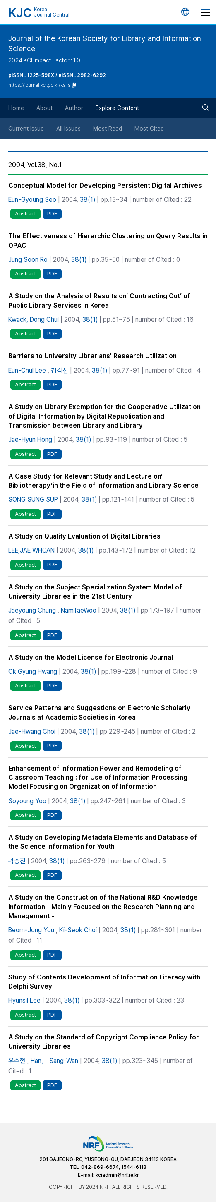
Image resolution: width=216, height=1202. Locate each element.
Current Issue (26, 128)
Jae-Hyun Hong (30, 439)
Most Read (107, 128)
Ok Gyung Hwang (32, 671)
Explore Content (117, 108)
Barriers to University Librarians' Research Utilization (92, 356)
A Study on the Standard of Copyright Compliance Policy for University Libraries (103, 1041)
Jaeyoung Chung (32, 610)
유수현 (17, 1061)
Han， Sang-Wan (54, 1061)
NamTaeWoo (78, 610)
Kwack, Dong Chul (33, 319)
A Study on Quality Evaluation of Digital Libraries (84, 536)
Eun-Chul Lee (27, 370)
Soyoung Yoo (27, 801)
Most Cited (149, 128)
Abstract (25, 214)
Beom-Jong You (31, 930)
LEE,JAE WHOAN (31, 550)
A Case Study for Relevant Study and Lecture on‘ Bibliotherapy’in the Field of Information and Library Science (103, 480)
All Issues (68, 128)
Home (16, 108)
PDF (52, 214)
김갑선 (59, 370)
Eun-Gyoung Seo (32, 200)
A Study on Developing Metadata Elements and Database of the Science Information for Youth (102, 841)
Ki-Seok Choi (78, 930)
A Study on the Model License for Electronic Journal (90, 657)
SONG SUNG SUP (33, 499)
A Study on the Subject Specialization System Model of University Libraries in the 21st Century (95, 591)
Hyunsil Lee (24, 1000)
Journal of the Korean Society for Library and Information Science (104, 43)
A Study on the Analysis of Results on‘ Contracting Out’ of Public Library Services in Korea (99, 300)
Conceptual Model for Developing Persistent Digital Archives (105, 185)
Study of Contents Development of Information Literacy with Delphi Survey (104, 981)
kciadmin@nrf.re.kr (117, 1175)
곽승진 (17, 861)
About (44, 108)
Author (74, 108)
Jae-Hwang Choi (31, 731)
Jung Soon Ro (28, 259)
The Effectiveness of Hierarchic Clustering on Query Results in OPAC (108, 240)
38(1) (87, 200)
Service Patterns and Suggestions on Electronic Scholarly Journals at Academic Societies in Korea (99, 712)
